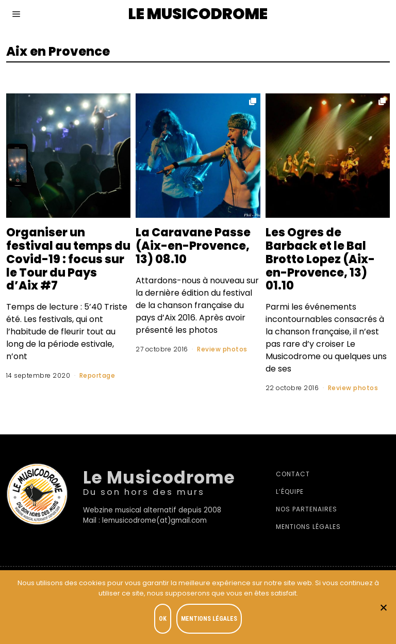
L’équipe (290, 491)
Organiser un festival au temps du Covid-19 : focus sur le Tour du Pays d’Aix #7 (63, 259)
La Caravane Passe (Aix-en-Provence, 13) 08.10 (193, 245)
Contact (293, 474)
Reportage (97, 375)
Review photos (222, 349)
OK (163, 618)
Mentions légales (308, 526)
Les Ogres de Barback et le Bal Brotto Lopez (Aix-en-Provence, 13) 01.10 (320, 259)
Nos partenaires (306, 509)
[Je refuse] (383, 607)
